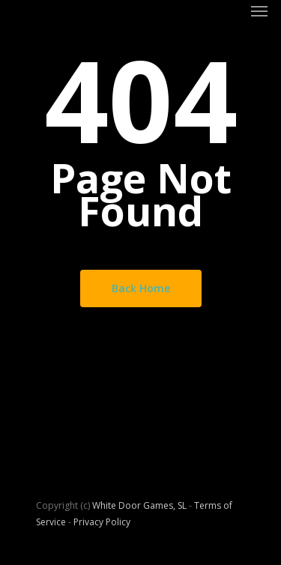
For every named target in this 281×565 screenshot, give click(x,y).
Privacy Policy (101, 522)
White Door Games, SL (139, 505)
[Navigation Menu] (259, 10)
